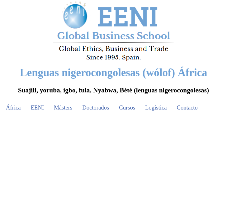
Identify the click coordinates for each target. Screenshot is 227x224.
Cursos (127, 107)
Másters (63, 107)
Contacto (187, 107)
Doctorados (95, 107)
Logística (156, 107)
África (13, 107)
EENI (37, 107)
